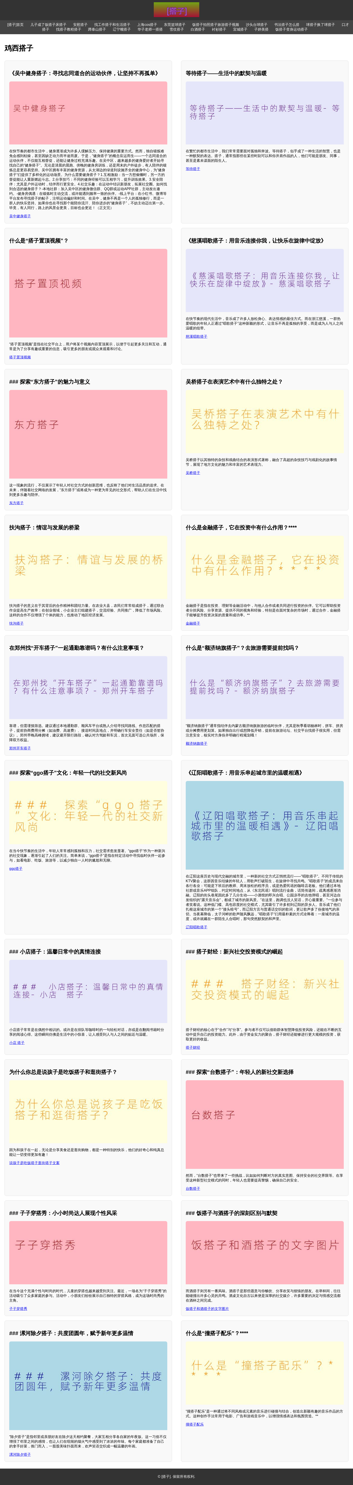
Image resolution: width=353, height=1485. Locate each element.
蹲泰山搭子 (97, 29)
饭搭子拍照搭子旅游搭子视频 (215, 25)
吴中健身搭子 (20, 216)
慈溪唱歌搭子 (196, 336)
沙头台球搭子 (256, 25)
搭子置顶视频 (20, 357)
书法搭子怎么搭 (286, 25)
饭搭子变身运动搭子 (291, 29)
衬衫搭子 (219, 29)
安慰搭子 (80, 25)
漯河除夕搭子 (20, 1454)
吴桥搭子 (193, 473)
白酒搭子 (198, 29)
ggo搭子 (16, 869)
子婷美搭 (261, 29)
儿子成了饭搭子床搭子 (48, 25)
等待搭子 (193, 169)
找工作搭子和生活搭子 (112, 25)
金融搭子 (193, 623)
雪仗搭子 (177, 29)
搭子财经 (193, 1047)
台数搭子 (193, 1188)
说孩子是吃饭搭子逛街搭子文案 (34, 1163)
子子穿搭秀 (18, 1309)
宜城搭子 (240, 29)
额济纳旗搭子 (196, 743)
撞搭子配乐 (195, 1424)
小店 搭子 (17, 1043)
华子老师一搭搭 (150, 29)
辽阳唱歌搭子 (196, 927)
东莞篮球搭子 (175, 25)
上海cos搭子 (147, 25)
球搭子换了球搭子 (320, 25)
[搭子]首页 (15, 25)
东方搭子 (16, 503)
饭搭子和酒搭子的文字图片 (207, 1309)
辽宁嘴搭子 (122, 29)
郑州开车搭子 (20, 748)
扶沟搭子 (16, 623)
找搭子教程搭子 (68, 29)
